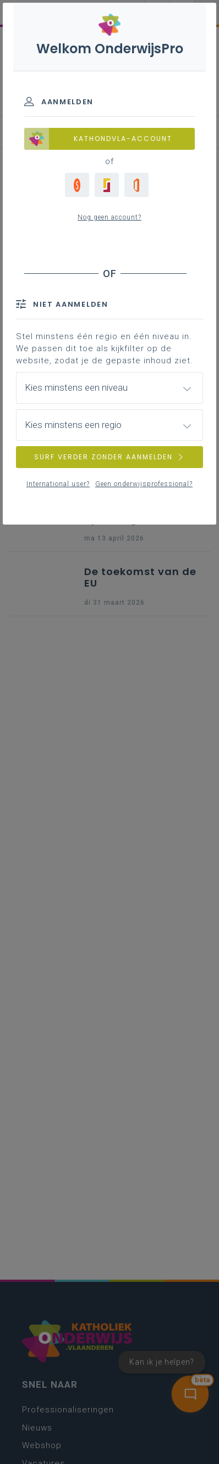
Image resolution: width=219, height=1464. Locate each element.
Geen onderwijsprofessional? (144, 484)
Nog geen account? (109, 217)
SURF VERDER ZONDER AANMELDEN (109, 456)
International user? (58, 484)
